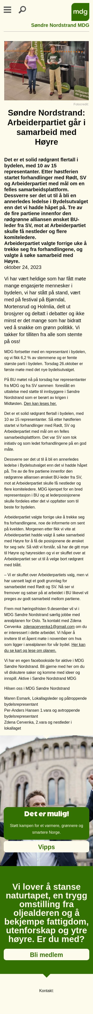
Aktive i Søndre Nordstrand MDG (47, 678)
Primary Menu (10, 9)
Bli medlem (46, 954)
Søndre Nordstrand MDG (60, 24)
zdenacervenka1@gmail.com (49, 627)
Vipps (46, 846)
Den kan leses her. (40, 403)
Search (25, 9)
